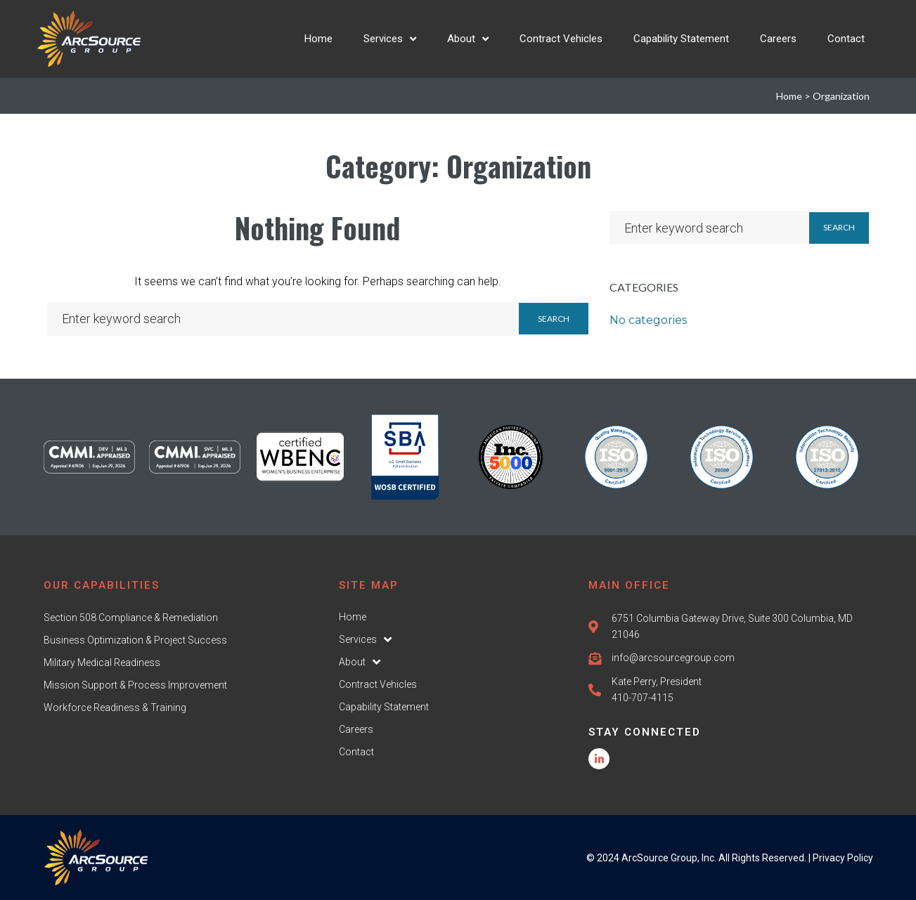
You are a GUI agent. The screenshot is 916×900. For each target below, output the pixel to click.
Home (789, 96)
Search (553, 318)
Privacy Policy (843, 857)
